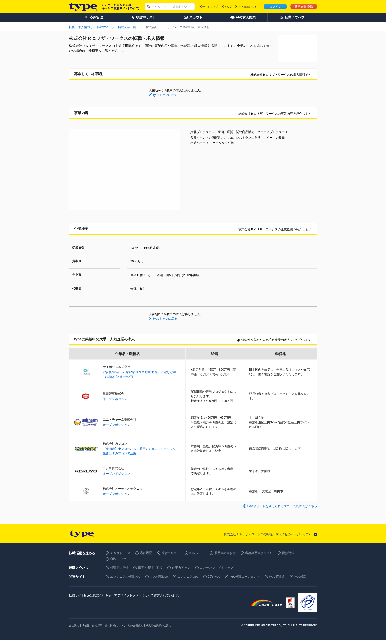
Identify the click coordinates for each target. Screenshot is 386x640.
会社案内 (74, 625)
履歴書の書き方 (225, 553)
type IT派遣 (277, 576)
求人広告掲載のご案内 (158, 625)
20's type (214, 576)
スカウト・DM (120, 553)
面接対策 (288, 553)
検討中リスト (171, 553)
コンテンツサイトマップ (216, 567)
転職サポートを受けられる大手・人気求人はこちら (282, 506)
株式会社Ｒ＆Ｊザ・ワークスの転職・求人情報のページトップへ (268, 534)
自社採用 (97, 625)
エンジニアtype (187, 576)
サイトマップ (210, 6)
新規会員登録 (304, 6)
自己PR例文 (118, 559)
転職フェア (197, 553)
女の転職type (159, 576)
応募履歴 (146, 553)
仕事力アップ (181, 567)
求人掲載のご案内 (249, 6)
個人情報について (115, 625)
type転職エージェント (245, 576)
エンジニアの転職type (125, 576)
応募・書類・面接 (150, 567)
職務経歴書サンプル (259, 553)
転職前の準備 (119, 567)
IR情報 (85, 625)
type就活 (300, 576)
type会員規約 (135, 625)
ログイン (275, 6)
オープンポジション (116, 399)
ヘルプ (228, 6)
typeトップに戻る (165, 95)
